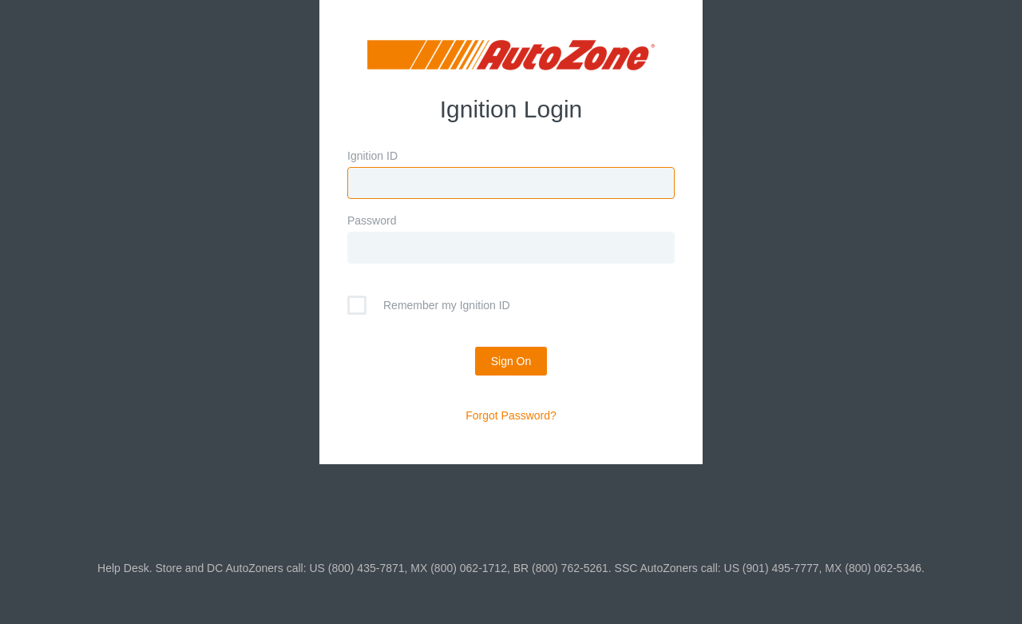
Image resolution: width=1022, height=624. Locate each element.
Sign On (511, 361)
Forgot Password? (511, 415)
